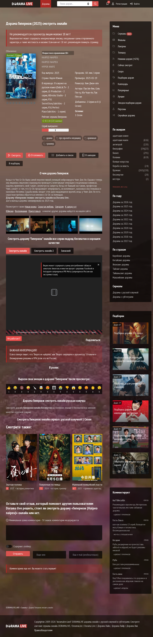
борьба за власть (130, 166)
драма (49, 138)
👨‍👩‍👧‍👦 (54, 389)
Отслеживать (35, 155)
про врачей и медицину (70, 138)
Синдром (59, 206)
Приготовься (34, 211)
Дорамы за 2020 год (122, 228)
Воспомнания (21, 211)
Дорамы (46, 4)
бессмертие (127, 174)
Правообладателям (43, 630)
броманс (126, 170)
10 (34, 103)
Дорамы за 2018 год (122, 236)
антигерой (126, 144)
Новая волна (30, 206)
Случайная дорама (126, 115)
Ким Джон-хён (92, 83)
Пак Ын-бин (89, 88)
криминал (92, 138)
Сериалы (24, 607)
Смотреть (14, 155)
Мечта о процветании (123, 534)
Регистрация (119, 3)
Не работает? (13, 338)
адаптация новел (129, 135)
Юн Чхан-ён (87, 92)
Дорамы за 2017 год (122, 241)
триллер (50, 143)
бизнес (125, 153)
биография (126, 148)
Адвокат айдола (121, 588)
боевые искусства (130, 161)
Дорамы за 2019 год (122, 232)
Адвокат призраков (122, 514)
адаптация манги (129, 140)
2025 (56, 72)
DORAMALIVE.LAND (12, 607)
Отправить (18, 553)
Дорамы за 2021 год (122, 223)
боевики (125, 157)
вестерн (125, 179)
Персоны (122, 109)
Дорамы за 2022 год (122, 219)
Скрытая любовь (46, 206)
